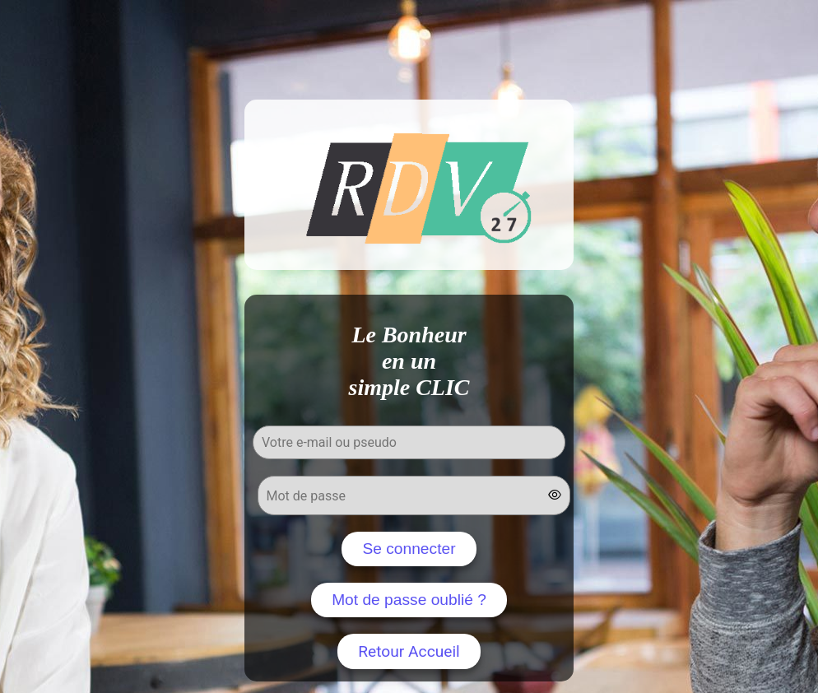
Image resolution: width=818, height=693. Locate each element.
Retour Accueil (409, 651)
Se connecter (408, 548)
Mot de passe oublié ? (409, 599)
